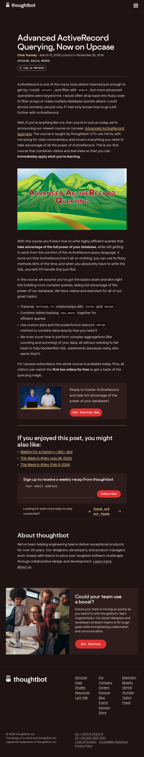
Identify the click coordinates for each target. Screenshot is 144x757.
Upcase (23, 61)
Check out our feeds (99, 511)
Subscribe (109, 494)
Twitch (126, 698)
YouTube (128, 692)
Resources (82, 692)
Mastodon (129, 677)
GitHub (127, 687)
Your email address (42, 486)
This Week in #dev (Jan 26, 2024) (46, 458)
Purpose (104, 692)
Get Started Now (86, 412)
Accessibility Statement (113, 742)
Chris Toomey (27, 55)
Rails (35, 61)
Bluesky (127, 682)
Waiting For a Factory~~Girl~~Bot (46, 452)
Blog (102, 698)
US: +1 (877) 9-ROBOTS (89, 734)
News (45, 61)
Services (81, 677)
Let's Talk (81, 698)
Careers (104, 687)
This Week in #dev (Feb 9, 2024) (45, 464)
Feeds (126, 702)
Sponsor (104, 708)
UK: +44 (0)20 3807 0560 (90, 738)
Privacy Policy (83, 746)
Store (102, 712)
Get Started (90, 644)
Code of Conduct (85, 742)
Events (103, 702)
